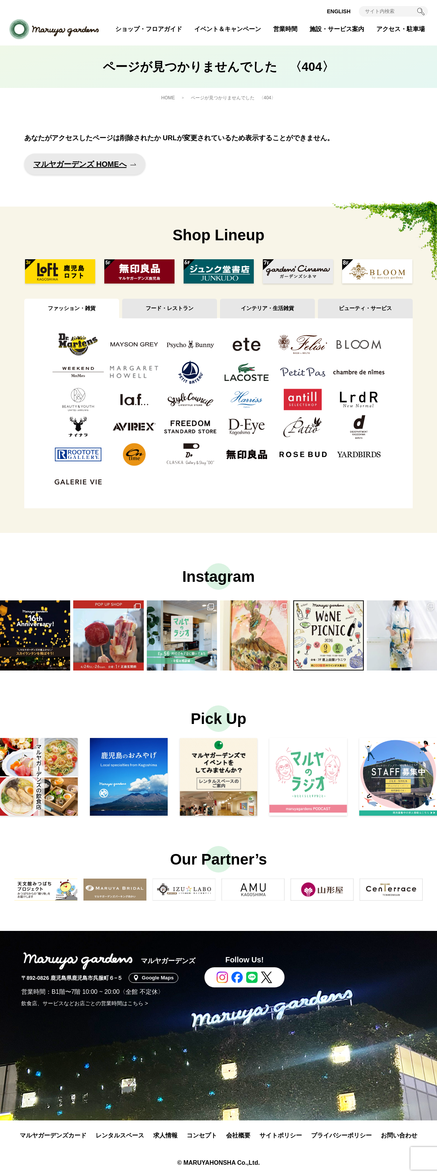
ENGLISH (339, 11)
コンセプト (202, 1135)
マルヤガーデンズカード (53, 1135)
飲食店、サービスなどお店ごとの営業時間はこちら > (84, 1003)
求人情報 (165, 1135)
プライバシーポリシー (341, 1135)
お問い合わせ (399, 1135)
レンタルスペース (120, 1135)
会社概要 (238, 1135)
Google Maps (159, 978)
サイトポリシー (280, 1135)
